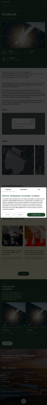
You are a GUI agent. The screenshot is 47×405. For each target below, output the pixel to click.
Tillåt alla (36, 214)
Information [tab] (23, 189)
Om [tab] (39, 189)
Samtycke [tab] (8, 189)
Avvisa (7, 214)
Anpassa (20, 214)
